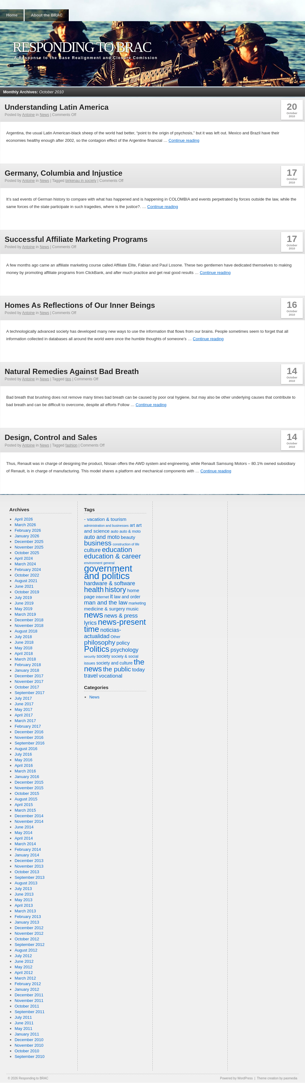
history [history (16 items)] (115, 590)
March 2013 (25, 911)
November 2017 (29, 681)
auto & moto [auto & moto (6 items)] (130, 531)
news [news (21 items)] (93, 614)
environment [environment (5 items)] (93, 563)
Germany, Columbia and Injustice (63, 173)
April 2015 (24, 804)
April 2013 (24, 905)
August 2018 (26, 631)
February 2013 (28, 916)
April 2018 (24, 653)
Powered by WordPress (236, 1078)
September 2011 (30, 1011)
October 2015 (27, 793)
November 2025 (29, 547)
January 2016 (27, 776)
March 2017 (25, 720)
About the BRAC (47, 15)
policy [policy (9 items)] (123, 643)
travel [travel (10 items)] (91, 676)
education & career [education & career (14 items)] (112, 556)
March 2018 (25, 659)
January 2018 (27, 670)
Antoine (28, 115)
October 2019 (27, 592)
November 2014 (29, 821)
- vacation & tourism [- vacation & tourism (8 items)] (105, 519)
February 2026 (28, 530)
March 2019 (25, 614)
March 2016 (25, 771)
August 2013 (26, 883)
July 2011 (23, 1017)
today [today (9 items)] (138, 670)
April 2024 (24, 558)
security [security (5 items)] (90, 656)
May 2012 (23, 967)
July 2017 (23, 698)
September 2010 (30, 1056)
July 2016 (23, 754)
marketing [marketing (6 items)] (137, 603)
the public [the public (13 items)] (117, 669)
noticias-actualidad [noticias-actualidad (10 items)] (102, 633)
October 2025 (27, 552)
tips (68, 379)
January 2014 (27, 855)
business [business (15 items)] (97, 543)
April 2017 (24, 715)
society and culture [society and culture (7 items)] (114, 662)
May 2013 (23, 899)
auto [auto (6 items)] (115, 531)
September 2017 (30, 692)
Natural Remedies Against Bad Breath (72, 371)
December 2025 (29, 541)
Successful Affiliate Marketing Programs (76, 239)
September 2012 (30, 944)
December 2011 (29, 995)
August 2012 (26, 950)
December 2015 (29, 782)
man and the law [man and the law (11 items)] (106, 602)
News (44, 115)
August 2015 (26, 799)
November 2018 (29, 625)
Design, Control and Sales (51, 437)
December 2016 (29, 732)
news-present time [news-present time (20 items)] (115, 625)
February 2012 (28, 983)
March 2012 (25, 978)
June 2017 (24, 704)
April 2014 (24, 838)
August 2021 (26, 580)
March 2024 (25, 564)
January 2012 (27, 989)
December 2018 (29, 620)
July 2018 (23, 636)
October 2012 (27, 939)
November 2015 (29, 787)
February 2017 (28, 726)
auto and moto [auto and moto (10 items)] (102, 537)
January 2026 (27, 536)
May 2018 (23, 648)
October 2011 (27, 1006)
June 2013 (24, 894)
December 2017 (29, 676)
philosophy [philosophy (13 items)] (99, 642)
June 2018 (24, 642)
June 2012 (24, 961)
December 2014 (29, 815)
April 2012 (24, 972)
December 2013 (29, 860)
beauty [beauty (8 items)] (128, 537)
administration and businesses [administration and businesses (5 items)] (106, 525)
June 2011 (24, 1023)
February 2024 (28, 569)
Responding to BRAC (81, 47)
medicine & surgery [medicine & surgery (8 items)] (104, 608)
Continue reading (184, 140)
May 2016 (23, 760)
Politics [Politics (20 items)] (96, 649)
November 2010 (29, 1045)
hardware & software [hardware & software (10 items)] (109, 583)
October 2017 (27, 687)
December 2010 (29, 1039)
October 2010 (27, 1051)
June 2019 (24, 603)
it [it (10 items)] (111, 596)
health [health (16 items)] (94, 590)
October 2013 (27, 871)
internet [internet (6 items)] (102, 597)
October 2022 (27, 575)
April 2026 (24, 519)
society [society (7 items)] (103, 656)
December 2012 (29, 927)
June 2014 (24, 827)
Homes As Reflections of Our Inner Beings (80, 305)
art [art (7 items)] (132, 525)
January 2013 (27, 922)
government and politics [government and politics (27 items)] (108, 572)
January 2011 (27, 1034)
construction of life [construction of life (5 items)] (126, 544)
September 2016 (30, 743)
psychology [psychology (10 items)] (124, 650)
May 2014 (23, 832)
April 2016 (24, 765)
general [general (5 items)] (109, 563)
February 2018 (28, 664)
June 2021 (24, 586)
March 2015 (25, 810)
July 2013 (23, 888)
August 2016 (26, 748)
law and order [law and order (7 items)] (127, 596)
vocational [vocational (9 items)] (110, 676)
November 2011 (29, 1000)
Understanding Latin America (57, 107)
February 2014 (28, 849)
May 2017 (23, 709)
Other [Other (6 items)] (115, 637)
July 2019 (23, 597)
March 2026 (25, 524)
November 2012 (29, 933)
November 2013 (29, 866)
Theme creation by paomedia (277, 1078)
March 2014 (25, 843)
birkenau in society (80, 180)
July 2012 (23, 955)
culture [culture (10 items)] (92, 550)
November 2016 (29, 737)
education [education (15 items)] (117, 550)
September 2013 (30, 877)
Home (11, 15)
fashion (71, 445)
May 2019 (23, 608)
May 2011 (23, 1028)
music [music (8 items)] (132, 608)
